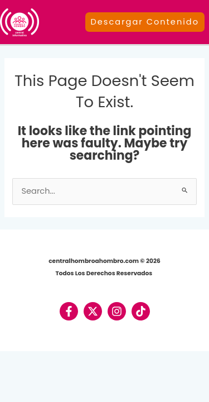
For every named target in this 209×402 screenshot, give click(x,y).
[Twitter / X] (93, 311)
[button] (148, 22)
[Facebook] (69, 311)
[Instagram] (117, 311)
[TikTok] (141, 311)
